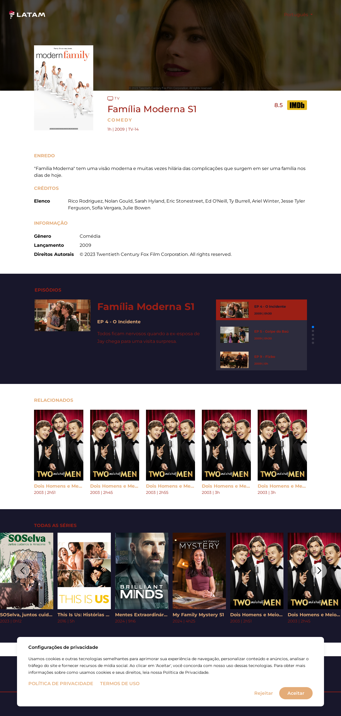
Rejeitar (263, 694)
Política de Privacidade (60, 684)
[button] (313, 327)
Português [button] (296, 14)
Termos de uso (119, 684)
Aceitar (295, 694)
